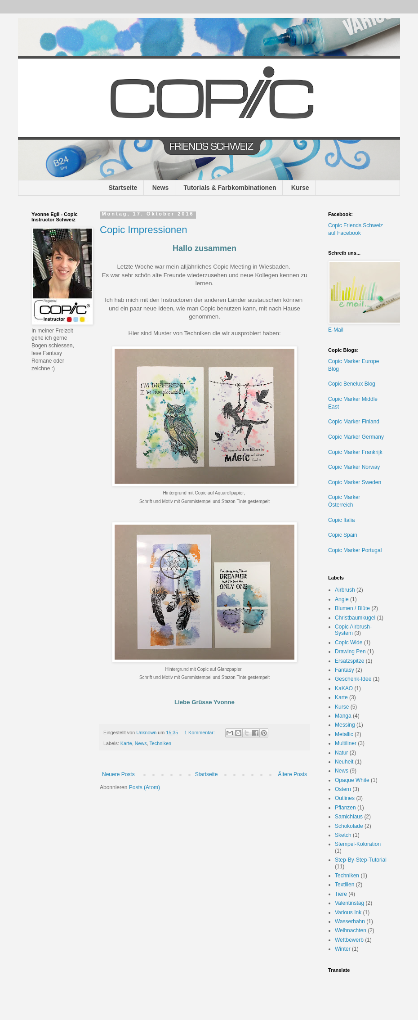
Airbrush (345, 590)
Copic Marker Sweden (354, 482)
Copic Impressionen (143, 229)
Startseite (123, 187)
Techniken (160, 743)
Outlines (345, 798)
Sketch (343, 835)
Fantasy (344, 670)
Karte (126, 743)
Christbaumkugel (355, 618)
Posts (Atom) (144, 787)
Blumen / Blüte (352, 608)
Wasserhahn (350, 921)
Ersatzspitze (349, 661)
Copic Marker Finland (353, 421)
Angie (342, 599)
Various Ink (348, 912)
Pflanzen (345, 807)
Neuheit (344, 762)
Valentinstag (349, 903)
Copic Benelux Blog (351, 384)
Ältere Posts (292, 774)
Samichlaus (349, 816)
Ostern (343, 789)
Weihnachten (350, 930)
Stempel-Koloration (358, 844)
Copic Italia (341, 520)
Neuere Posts (118, 774)
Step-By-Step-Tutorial (361, 860)
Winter (343, 949)
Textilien (344, 884)
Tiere (341, 894)
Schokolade (349, 826)
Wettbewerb (349, 940)
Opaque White (352, 780)
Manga (343, 716)
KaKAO (344, 688)
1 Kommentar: (200, 732)
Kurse (300, 187)
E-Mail (335, 330)
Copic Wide (348, 642)
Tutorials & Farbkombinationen (230, 187)
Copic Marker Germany (356, 437)
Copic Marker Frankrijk (355, 452)
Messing (345, 725)
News (160, 187)
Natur (341, 753)
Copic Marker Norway (354, 467)
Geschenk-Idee (353, 679)
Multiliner (345, 743)
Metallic (344, 734)
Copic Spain (342, 535)
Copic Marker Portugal (355, 550)
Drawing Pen (350, 651)
